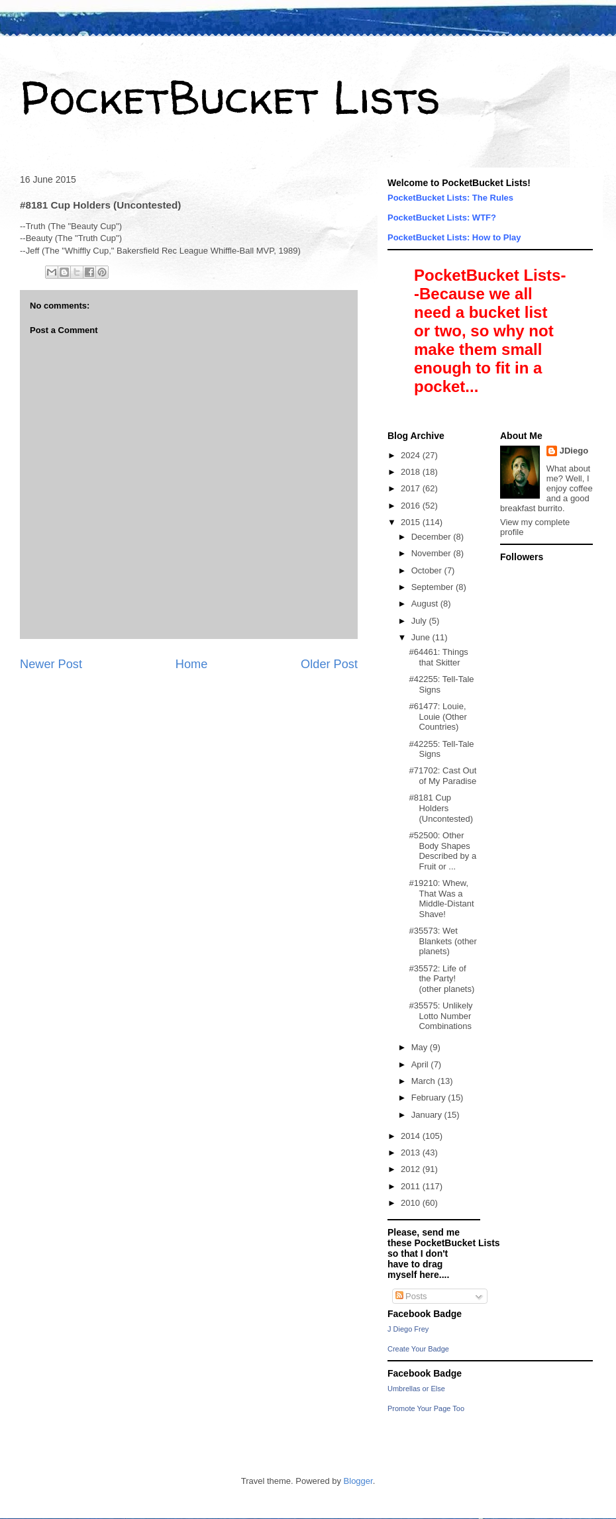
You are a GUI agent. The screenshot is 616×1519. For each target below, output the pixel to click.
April (421, 1064)
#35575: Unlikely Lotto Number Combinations (440, 1016)
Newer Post (51, 664)
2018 (412, 472)
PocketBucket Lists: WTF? (441, 217)
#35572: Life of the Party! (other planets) (441, 978)
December (432, 537)
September (433, 587)
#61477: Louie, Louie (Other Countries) (437, 716)
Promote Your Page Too (425, 1408)
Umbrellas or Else (416, 1389)
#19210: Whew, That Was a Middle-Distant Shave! (441, 898)
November (432, 553)
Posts (411, 1296)
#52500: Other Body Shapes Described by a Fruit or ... (442, 850)
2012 (412, 1169)
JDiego (574, 451)
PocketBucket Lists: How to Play (454, 237)
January (427, 1115)
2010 (412, 1203)
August (425, 604)
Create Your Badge (418, 1349)
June (422, 637)
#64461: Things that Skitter (438, 657)
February (429, 1097)
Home (192, 664)
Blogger (358, 1481)
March (424, 1081)
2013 (412, 1152)
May (420, 1047)
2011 (412, 1186)
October (427, 570)
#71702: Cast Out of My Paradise (442, 775)
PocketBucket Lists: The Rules (450, 198)
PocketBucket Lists (230, 96)
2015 (412, 522)
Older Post (329, 664)
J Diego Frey (408, 1329)
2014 (412, 1136)
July (420, 621)
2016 (412, 506)
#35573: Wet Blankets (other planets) (442, 941)
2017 (412, 488)
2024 (412, 455)
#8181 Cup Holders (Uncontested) (441, 808)
